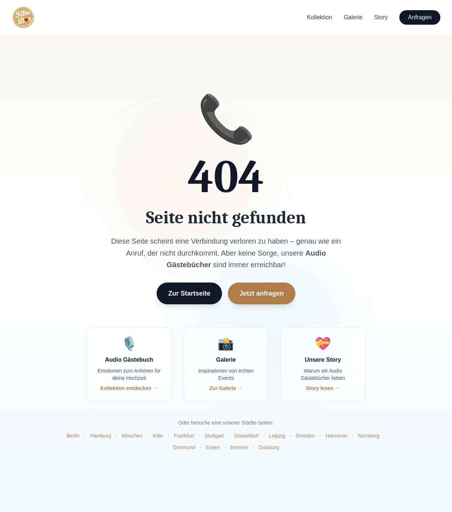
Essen (213, 447)
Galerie (353, 17)
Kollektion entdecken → (129, 388)
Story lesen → (323, 388)
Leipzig (277, 436)
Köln (158, 436)
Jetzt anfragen (261, 293)
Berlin (73, 436)
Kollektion (319, 17)
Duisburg (269, 447)
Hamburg (100, 436)
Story (381, 17)
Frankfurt (184, 436)
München (132, 436)
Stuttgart (214, 436)
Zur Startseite (189, 293)
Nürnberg (368, 436)
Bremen (239, 447)
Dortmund (184, 447)
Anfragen (420, 17)
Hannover (337, 436)
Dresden (305, 436)
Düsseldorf (246, 436)
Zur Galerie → (226, 388)
